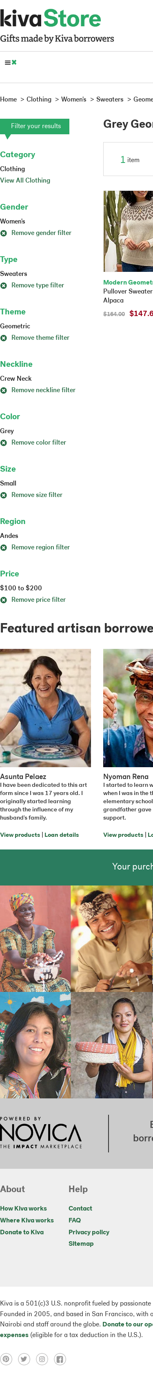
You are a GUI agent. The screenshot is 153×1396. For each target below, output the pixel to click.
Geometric (15, 326)
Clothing (12, 169)
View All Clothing (25, 181)
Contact (80, 1209)
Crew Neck (16, 379)
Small (8, 484)
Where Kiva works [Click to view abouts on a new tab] (27, 1221)
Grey (7, 431)
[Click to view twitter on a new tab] (27, 1359)
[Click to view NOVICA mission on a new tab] (41, 1133)
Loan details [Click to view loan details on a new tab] (61, 835)
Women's (12, 222)
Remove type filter (32, 285)
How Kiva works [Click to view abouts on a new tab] (23, 1209)
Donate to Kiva (22, 1232)
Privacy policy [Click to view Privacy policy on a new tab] (89, 1232)
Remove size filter (31, 495)
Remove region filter (35, 547)
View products (20, 835)
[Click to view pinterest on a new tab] (9, 1359)
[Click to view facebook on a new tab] (62, 1359)
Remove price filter (33, 600)
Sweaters (13, 274)
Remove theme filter (34, 338)
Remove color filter (33, 443)
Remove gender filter (35, 233)
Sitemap (81, 1244)
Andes (9, 536)
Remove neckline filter (37, 390)
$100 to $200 (21, 588)
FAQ (75, 1221)
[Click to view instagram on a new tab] (45, 1359)
